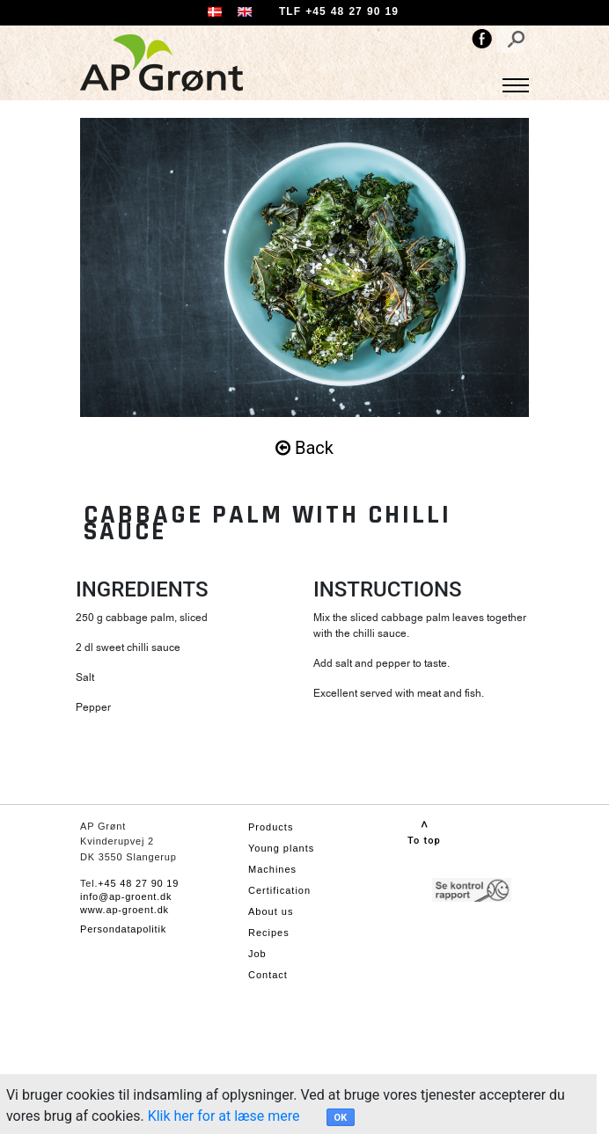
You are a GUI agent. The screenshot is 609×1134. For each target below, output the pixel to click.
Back (304, 447)
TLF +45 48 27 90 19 (339, 11)
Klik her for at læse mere (224, 1116)
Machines (272, 869)
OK (341, 1117)
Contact (268, 974)
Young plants (281, 848)
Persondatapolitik (123, 929)
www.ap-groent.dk (124, 909)
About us (270, 911)
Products (270, 827)
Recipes (269, 932)
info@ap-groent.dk (126, 896)
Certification (279, 890)
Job (257, 953)
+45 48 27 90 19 (138, 883)
